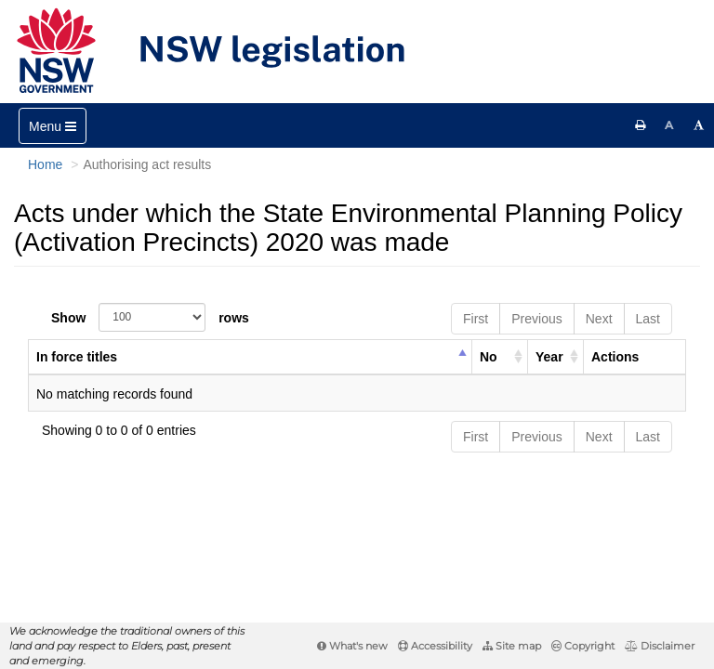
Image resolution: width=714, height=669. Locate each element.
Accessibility (435, 645)
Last (648, 318)
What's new (352, 645)
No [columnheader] (488, 356)
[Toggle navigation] (52, 126)
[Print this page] (640, 125)
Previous (536, 318)
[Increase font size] (699, 125)
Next (599, 318)
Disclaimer (659, 645)
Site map (512, 645)
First (475, 318)
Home (45, 164)
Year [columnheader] (549, 356)
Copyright (583, 645)
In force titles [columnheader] (76, 356)
